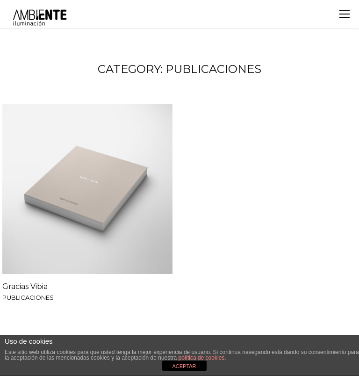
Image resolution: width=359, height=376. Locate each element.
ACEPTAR (184, 366)
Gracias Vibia (25, 286)
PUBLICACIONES (28, 298)
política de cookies (202, 357)
